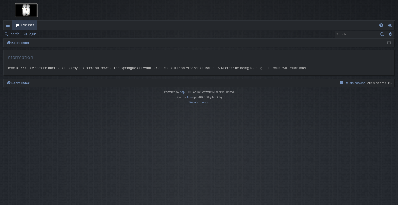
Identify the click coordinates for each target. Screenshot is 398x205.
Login (32, 34)
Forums (27, 25)
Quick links (9, 26)
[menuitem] (381, 25)
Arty (189, 97)
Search (14, 34)
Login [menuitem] (391, 26)
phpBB (184, 92)
